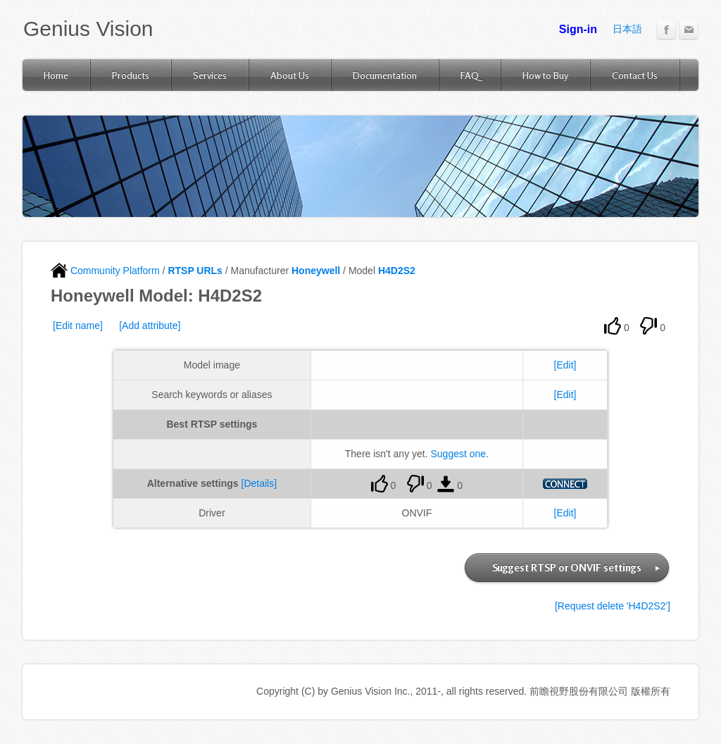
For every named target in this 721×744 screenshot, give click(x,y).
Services (210, 75)
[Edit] (565, 365)
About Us (289, 75)
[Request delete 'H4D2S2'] (612, 606)
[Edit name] (78, 325)
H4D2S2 (396, 270)
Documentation (385, 75)
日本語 (627, 29)
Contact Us (635, 75)
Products (130, 75)
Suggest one (459, 453)
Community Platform (105, 270)
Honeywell (315, 270)
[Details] (259, 483)
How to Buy (545, 75)
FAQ (469, 75)
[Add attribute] (149, 325)
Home (56, 75)
